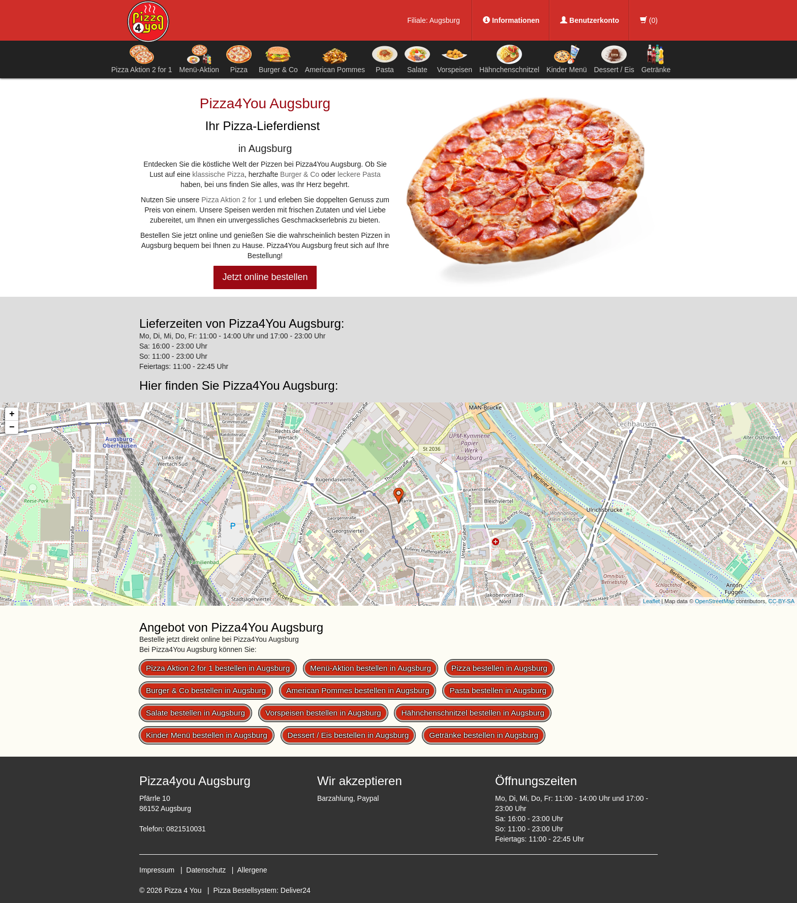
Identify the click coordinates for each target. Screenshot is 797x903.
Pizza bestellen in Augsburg (499, 668)
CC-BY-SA (781, 601)
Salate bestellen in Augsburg (195, 712)
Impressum (156, 870)
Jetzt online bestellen (265, 277)
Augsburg (445, 20)
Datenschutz (206, 870)
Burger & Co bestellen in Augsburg (206, 690)
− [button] (12, 427)
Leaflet (651, 601)
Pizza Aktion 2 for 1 (141, 59)
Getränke (656, 59)
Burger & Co (278, 59)
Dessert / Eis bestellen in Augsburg (348, 735)
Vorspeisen (454, 59)
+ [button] (12, 414)
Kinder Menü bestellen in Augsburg (206, 735)
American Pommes (335, 61)
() (649, 20)
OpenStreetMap (714, 601)
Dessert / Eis (614, 59)
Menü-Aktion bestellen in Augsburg (370, 668)
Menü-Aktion (199, 59)
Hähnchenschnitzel (509, 59)
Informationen (511, 20)
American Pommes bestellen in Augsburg (357, 690)
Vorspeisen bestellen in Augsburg (323, 712)
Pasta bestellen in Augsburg (497, 690)
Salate (417, 59)
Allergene (252, 870)
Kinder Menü (566, 59)
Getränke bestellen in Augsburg (483, 735)
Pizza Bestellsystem (245, 890)
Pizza (239, 59)
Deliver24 (296, 890)
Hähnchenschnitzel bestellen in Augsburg (472, 712)
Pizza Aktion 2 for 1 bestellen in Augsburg (218, 668)
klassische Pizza (218, 174)
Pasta (384, 59)
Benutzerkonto (589, 20)
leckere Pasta (359, 174)
